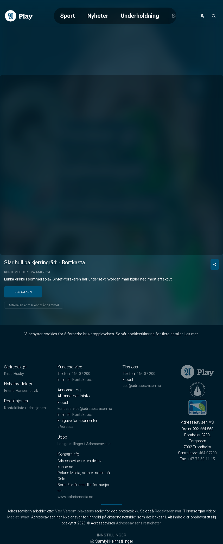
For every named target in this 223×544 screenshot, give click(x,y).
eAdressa (65, 427)
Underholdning (140, 15)
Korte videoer (16, 272)
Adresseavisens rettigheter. (139, 523)
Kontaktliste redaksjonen (25, 408)
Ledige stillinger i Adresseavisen (84, 444)
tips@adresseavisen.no (142, 386)
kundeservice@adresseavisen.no (85, 408)
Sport (67, 15)
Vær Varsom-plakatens (74, 511)
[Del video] (215, 264)
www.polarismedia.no (75, 497)
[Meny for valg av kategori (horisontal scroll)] (115, 16)
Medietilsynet (18, 517)
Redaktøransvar (168, 511)
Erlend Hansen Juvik (21, 390)
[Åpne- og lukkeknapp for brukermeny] (202, 16)
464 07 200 (81, 374)
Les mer (191, 334)
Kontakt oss (82, 380)
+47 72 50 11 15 (201, 459)
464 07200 (208, 453)
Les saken (23, 292)
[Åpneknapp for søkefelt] (213, 16)
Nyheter (97, 15)
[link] (18, 15)
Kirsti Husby (14, 374)
